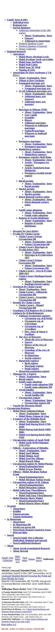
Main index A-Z (17, 559)
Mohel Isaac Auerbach (30, 62)
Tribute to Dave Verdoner (31, 80)
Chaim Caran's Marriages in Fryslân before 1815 (33, 248)
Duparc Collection (27, 49)
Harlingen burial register (37, 284)
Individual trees (21, 22)
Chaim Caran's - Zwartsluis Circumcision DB (33, 298)
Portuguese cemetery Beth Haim (35, 157)
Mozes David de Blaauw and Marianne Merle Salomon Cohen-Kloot (25, 610)
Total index (24, 559)
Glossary (29, 38)
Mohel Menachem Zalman (32, 487)
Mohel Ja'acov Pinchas (30, 469)
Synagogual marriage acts (32, 83)
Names (31, 559)
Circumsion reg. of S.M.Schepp (34, 322)
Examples (29, 117)
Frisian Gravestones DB (37, 268)
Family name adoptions (30, 210)
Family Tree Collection (7, 559)
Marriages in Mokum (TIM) (33, 109)
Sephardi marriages (35, 131)
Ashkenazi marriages (35, 123)
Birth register (31, 363)
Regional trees (20, 25)
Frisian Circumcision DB (37, 244)
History (28, 120)
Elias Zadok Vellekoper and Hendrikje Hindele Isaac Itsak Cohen (25, 620)
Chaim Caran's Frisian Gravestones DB (30, 261)
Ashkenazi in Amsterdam (37, 41)
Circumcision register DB (37, 403)
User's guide (31, 115)
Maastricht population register (34, 371)
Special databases (22, 27)
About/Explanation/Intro (31, 466)
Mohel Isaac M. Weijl (29, 67)
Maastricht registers (29, 360)
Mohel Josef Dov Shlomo (31, 458)
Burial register (26, 379)
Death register (32, 368)
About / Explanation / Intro (38, 35)
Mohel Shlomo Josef (29, 456)
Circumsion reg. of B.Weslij (38, 318)
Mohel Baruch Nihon (29, 461)
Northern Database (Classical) (33, 46)
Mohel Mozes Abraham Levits (34, 57)
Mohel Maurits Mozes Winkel (34, 503)
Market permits (27, 189)
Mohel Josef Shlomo (29, 453)
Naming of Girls (27, 70)
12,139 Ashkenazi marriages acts (35, 91)
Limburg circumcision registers (34, 316)
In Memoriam (32, 355)
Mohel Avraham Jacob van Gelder (36, 59)
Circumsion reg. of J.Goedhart (34, 327)
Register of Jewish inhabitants (34, 218)
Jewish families (26, 390)
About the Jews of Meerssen (39, 339)
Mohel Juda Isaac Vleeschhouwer (35, 495)
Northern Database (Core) (31, 43)
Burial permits (26, 181)
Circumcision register (29, 397)
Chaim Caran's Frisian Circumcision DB (30, 237)
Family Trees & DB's (17, 20)
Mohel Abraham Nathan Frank (34, 479)
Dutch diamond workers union (34, 197)
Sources (28, 342)
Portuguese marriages (30, 141)
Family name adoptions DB (38, 387)
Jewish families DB (34, 395)
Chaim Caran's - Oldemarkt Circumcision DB (33, 293)
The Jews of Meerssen (30, 337)
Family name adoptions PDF (39, 384)
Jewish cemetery (33, 358)
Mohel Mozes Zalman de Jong (34, 416)
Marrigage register (34, 366)
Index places (39, 559)
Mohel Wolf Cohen (28, 64)
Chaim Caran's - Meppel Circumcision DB (31, 306)
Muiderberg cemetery (30, 149)
